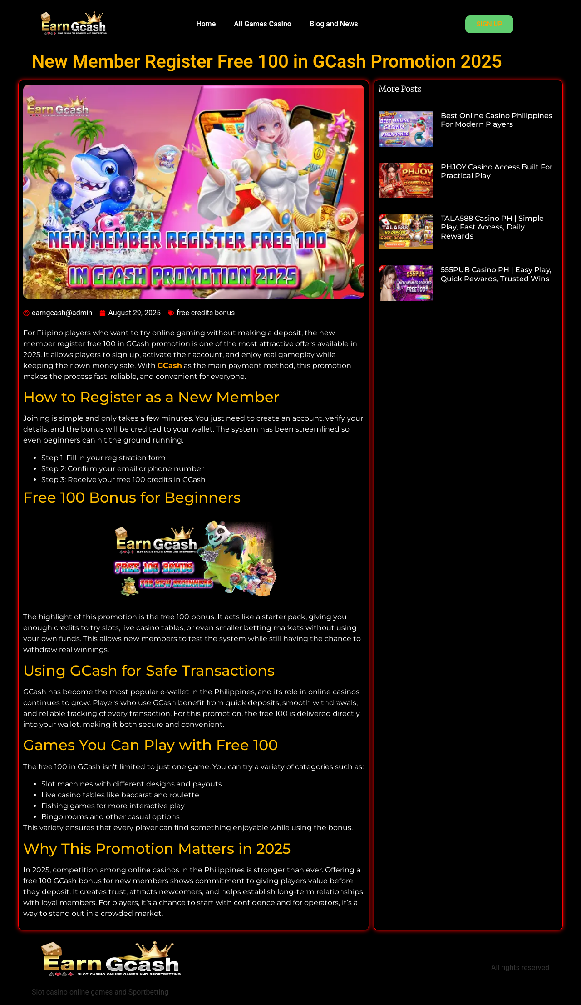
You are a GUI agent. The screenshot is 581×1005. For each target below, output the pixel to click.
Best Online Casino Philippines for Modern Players (496, 120)
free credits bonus (206, 312)
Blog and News (334, 24)
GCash (170, 365)
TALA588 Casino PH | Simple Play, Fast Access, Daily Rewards (492, 227)
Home (206, 24)
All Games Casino (262, 24)
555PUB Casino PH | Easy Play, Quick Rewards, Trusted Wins (496, 274)
